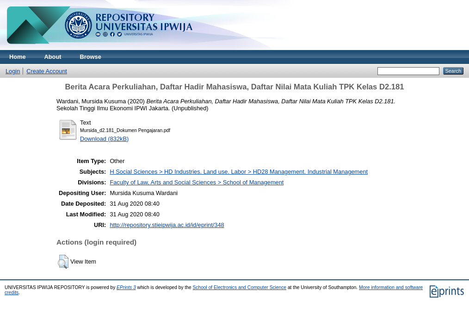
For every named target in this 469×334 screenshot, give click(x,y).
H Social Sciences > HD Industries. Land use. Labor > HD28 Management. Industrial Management (239, 171)
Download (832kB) (104, 138)
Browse (90, 56)
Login (13, 71)
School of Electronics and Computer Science (240, 287)
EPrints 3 (126, 287)
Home (17, 56)
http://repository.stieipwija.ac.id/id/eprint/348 (167, 224)
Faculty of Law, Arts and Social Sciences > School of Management (197, 182)
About (53, 56)
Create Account (46, 71)
